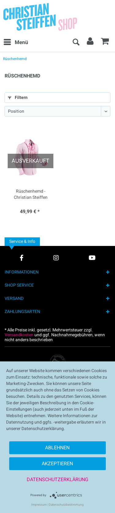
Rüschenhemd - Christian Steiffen (31, 194)
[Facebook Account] (22, 258)
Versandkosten (19, 335)
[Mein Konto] (90, 42)
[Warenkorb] (105, 42)
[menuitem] (15, 42)
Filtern (18, 97)
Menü (16, 42)
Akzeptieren (57, 463)
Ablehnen (57, 447)
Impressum (39, 505)
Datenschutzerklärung (57, 479)
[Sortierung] (57, 111)
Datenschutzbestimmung (66, 505)
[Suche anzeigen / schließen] (76, 42)
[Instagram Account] (56, 258)
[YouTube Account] (92, 258)
